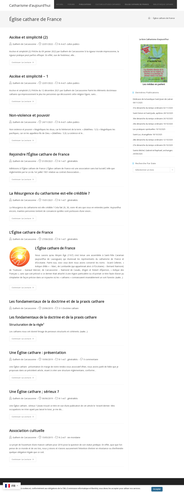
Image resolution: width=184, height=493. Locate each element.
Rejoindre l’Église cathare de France (39, 154)
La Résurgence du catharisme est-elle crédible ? (49, 193)
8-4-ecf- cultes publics (69, 44)
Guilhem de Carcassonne (24, 44)
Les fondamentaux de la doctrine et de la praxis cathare (56, 301)
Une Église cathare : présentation (37, 352)
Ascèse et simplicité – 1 (28, 76)
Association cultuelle (26, 430)
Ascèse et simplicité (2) (28, 37)
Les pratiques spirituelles (144, 129)
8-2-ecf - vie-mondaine (69, 437)
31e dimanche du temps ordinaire (148, 108)
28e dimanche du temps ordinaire (148, 139)
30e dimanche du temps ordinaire (148, 118)
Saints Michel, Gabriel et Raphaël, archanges (153, 150)
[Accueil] (149, 18)
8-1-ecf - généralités (68, 161)
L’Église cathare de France (31, 232)
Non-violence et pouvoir (29, 115)
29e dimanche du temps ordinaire (148, 123)
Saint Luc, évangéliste (142, 134)
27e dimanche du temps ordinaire (148, 145)
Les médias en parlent (154, 84)
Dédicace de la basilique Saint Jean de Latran (153, 99)
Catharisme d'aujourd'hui (29, 5)
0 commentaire (91, 359)
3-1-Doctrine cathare (69, 308)
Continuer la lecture (24, 63)
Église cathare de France (164, 18)
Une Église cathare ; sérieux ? (34, 391)
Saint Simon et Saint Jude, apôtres (148, 113)
